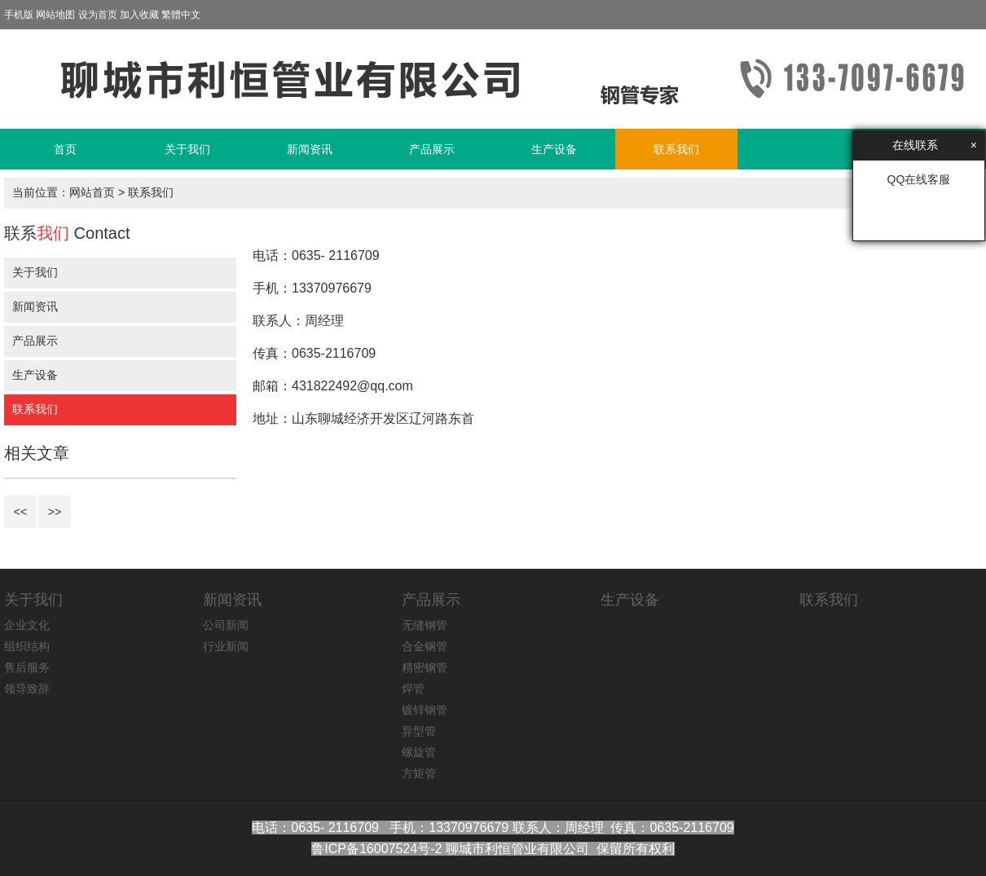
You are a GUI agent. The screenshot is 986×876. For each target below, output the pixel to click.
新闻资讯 (309, 149)
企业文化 (27, 625)
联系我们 (676, 149)
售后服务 (27, 667)
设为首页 (97, 14)
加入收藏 (139, 14)
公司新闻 (226, 625)
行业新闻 (226, 646)
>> (54, 511)
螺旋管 (419, 752)
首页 (65, 149)
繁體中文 (180, 14)
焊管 (413, 688)
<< (20, 511)
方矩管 (419, 773)
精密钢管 (424, 667)
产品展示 (432, 149)
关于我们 (187, 149)
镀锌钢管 (424, 709)
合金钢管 (424, 646)
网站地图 (55, 14)
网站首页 (92, 192)
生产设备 (554, 149)
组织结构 (27, 646)
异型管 (419, 730)
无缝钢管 (424, 625)
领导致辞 (27, 688)
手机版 (18, 14)
